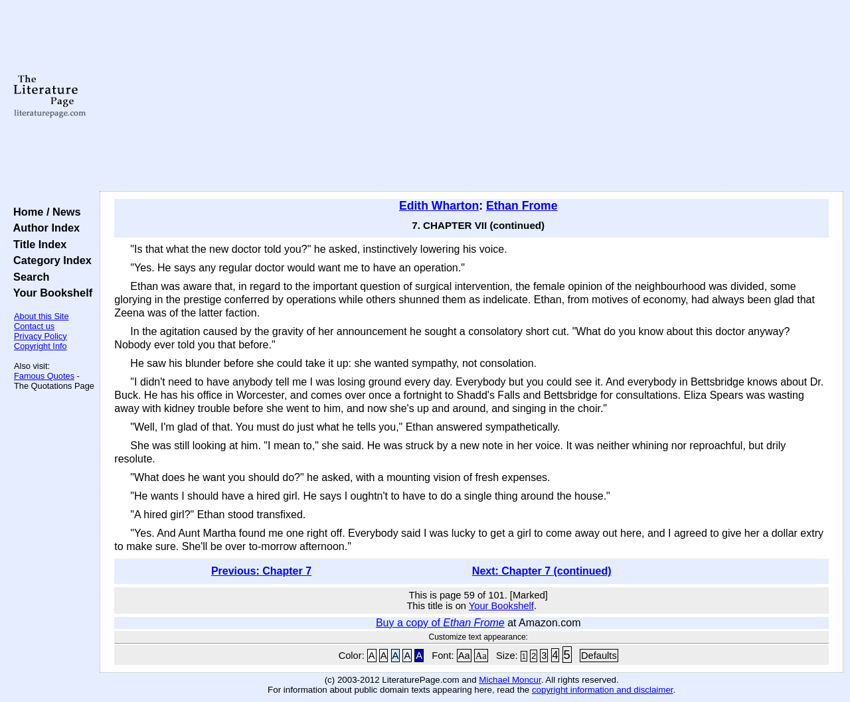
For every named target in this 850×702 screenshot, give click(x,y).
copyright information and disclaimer (602, 690)
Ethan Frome (522, 205)
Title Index (36, 244)
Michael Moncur (510, 680)
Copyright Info (40, 346)
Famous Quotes (44, 376)
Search (28, 277)
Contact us (34, 326)
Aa (464, 655)
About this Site (41, 316)
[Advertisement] (472, 96)
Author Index (43, 228)
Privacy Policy (40, 336)
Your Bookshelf (49, 293)
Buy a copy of (440, 622)
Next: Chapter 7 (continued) (542, 571)
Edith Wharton (439, 205)
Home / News (44, 212)
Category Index (49, 260)
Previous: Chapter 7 (261, 571)
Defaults (599, 655)
